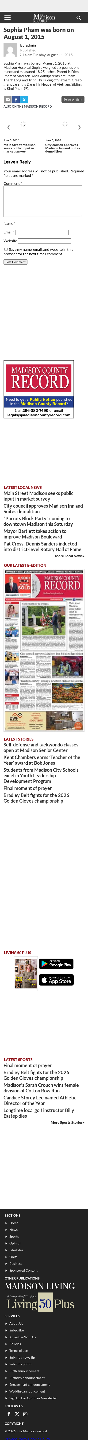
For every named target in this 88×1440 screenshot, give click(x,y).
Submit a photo (20, 1364)
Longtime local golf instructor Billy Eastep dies (39, 1113)
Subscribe (16, 1330)
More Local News (69, 556)
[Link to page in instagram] (25, 1414)
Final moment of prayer (28, 788)
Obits (13, 1257)
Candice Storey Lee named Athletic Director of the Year (40, 1100)
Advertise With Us (22, 1337)
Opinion (15, 1243)
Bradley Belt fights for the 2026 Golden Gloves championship (36, 798)
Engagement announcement (29, 1384)
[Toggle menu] (7, 17)
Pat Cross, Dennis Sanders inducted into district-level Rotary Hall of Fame (42, 546)
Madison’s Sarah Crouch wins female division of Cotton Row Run (41, 1087)
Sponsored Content (23, 1270)
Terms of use (18, 1351)
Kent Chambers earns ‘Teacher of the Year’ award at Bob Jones (42, 760)
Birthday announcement (27, 1378)
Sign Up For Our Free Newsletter (33, 1398)
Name (9, 223)
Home (13, 1223)
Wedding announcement (27, 1391)
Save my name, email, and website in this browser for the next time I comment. (38, 251)
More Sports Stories (67, 1122)
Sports (14, 1236)
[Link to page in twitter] (17, 1414)
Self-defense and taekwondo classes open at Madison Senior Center (41, 747)
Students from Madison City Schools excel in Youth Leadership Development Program (41, 775)
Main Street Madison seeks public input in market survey (19, 148)
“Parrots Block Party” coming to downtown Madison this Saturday (38, 521)
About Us (16, 1323)
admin (31, 45)
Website (10, 240)
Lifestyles (16, 1250)
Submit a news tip (22, 1357)
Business (15, 1263)
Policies (15, 1344)
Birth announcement (24, 1371)
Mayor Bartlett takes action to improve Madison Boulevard (35, 533)
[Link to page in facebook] (9, 1414)
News (13, 1230)
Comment (13, 183)
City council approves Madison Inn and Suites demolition (62, 148)
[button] (78, 18)
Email (9, 232)
